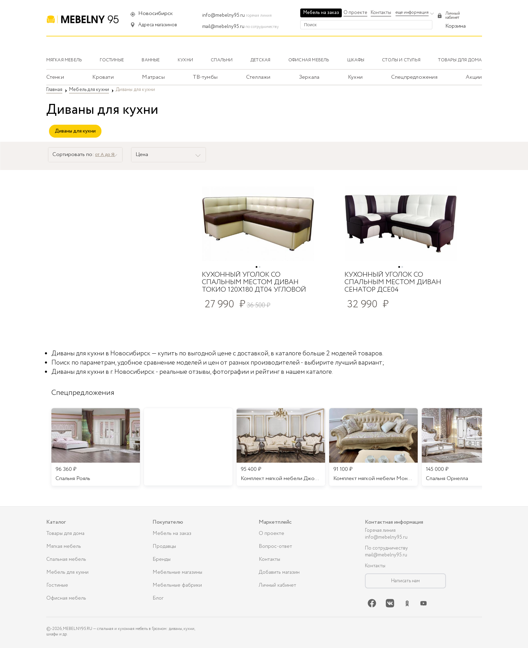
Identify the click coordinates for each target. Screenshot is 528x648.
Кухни (355, 77)
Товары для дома (65, 533)
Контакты (381, 12)
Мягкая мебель (63, 546)
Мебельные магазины (177, 572)
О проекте (355, 12)
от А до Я (105, 154)
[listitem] (95, 447)
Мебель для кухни (67, 572)
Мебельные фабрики (177, 585)
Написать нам (405, 580)
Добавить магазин (279, 572)
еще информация (412, 12)
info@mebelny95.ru (223, 15)
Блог (158, 598)
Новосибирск (155, 13)
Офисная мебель (66, 598)
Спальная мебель (66, 559)
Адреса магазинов (157, 24)
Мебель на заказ (321, 12)
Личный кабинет (277, 585)
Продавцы (164, 546)
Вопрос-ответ (275, 546)
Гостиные (57, 585)
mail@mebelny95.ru (223, 26)
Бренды (162, 559)
